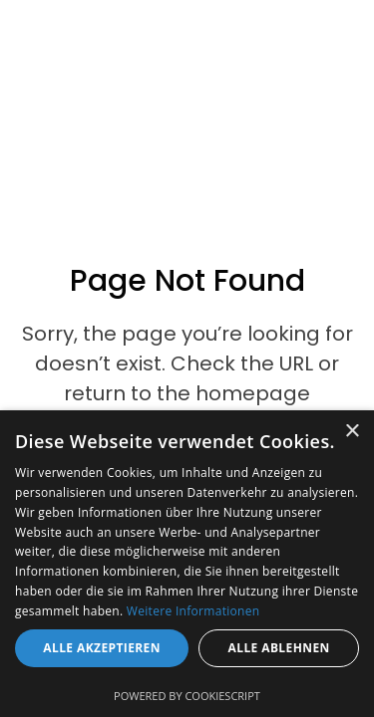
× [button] (351, 431)
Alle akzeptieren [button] (102, 647)
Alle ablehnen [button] (279, 647)
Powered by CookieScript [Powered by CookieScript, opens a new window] (187, 695)
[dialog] (187, 563)
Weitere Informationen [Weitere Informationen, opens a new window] (193, 610)
